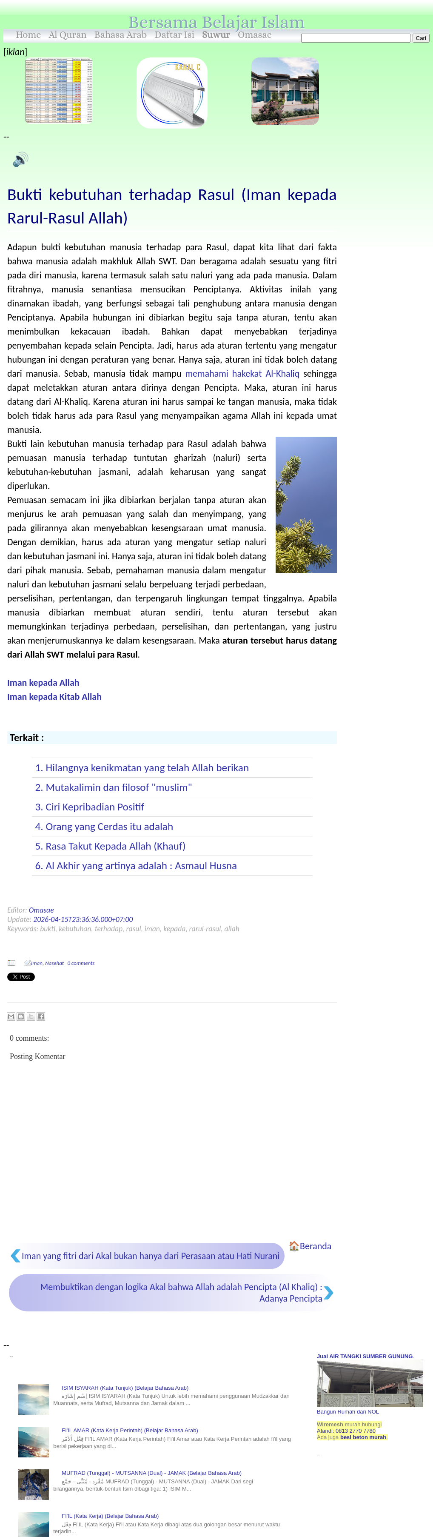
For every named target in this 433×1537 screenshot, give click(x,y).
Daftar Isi (174, 34)
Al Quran (68, 34)
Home (28, 34)
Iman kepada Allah (43, 682)
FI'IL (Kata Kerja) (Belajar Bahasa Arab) (110, 1516)
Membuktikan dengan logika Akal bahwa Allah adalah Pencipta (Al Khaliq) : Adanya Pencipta (181, 1292)
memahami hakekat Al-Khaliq (242, 373)
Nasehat (54, 963)
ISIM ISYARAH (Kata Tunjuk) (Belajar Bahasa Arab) (125, 1388)
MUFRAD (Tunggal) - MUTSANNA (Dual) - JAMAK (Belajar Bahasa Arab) (152, 1473)
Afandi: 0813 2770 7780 (346, 1431)
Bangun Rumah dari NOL (370, 1408)
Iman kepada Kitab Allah (54, 696)
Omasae (255, 34)
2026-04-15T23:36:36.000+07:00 (83, 919)
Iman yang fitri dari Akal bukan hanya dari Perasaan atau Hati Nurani (150, 1256)
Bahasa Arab (120, 34)
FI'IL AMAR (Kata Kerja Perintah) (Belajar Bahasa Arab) (130, 1430)
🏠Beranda (309, 1246)
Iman (37, 963)
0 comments (80, 963)
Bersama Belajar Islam (216, 22)
